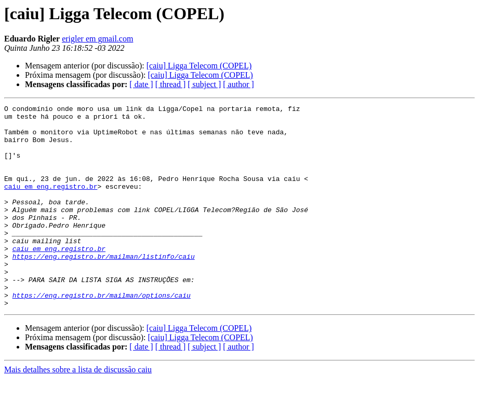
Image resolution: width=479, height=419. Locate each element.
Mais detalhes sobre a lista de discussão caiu (78, 410)
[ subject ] (204, 84)
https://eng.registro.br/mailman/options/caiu (101, 334)
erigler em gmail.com (97, 38)
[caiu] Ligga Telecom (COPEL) (199, 65)
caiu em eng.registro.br (50, 203)
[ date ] (141, 84)
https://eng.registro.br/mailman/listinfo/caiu (103, 287)
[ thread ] (170, 84)
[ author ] (238, 84)
